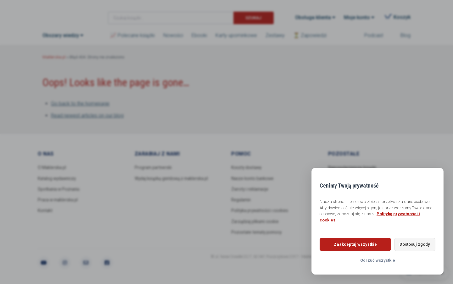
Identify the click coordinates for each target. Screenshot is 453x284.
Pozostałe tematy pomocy (257, 233)
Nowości (173, 35)
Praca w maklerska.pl (59, 200)
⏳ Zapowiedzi (310, 35)
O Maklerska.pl (52, 167)
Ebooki (199, 35)
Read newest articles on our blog (87, 115)
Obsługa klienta (313, 17)
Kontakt (45, 211)
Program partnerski (154, 167)
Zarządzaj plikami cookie (256, 222)
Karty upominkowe (236, 35)
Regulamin (242, 200)
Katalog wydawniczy (58, 178)
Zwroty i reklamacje (250, 189)
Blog (405, 35)
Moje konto (357, 17)
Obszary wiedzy (60, 35)
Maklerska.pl (65, 12)
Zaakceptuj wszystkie (350, 244)
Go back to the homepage (80, 103)
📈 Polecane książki (132, 35)
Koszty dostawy (247, 167)
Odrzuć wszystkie (377, 260)
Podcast (373, 35)
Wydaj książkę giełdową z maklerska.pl (173, 178)
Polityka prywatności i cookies (260, 211)
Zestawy (275, 35)
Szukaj (253, 17)
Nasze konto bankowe (253, 178)
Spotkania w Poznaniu (60, 189)
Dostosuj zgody (410, 244)
